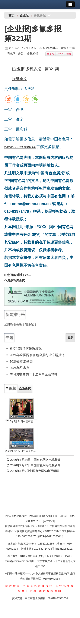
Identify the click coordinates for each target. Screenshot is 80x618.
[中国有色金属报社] (17, 515)
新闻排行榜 (15, 315)
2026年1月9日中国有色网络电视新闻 (32, 471)
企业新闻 (25, 388)
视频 (11, 388)
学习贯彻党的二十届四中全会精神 (34, 374)
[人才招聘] (49, 521)
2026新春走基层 (21, 361)
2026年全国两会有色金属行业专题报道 (37, 355)
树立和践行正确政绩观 (26, 348)
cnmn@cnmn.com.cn (16, 561)
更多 (70, 337)
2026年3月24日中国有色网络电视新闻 (21, 421)
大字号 (50, 54)
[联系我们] (48, 515)
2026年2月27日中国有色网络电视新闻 (21, 450)
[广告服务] (61, 515)
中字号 (60, 54)
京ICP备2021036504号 (51, 536)
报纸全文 (19, 79)
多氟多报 (32, 53)
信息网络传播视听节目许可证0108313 (26, 526)
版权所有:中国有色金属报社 (29, 585)
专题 (9, 338)
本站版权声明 (50, 591)
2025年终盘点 (19, 368)
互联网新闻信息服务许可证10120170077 (37, 531)
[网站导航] (35, 515)
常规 (69, 54)
